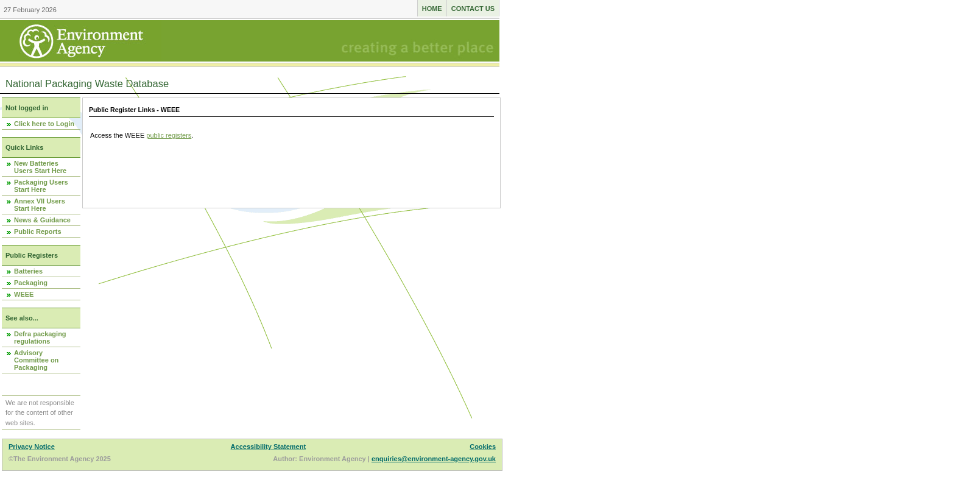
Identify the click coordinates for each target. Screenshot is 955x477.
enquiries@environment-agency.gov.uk (434, 458)
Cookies (483, 446)
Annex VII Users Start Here (39, 204)
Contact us (473, 8)
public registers (168, 135)
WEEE (23, 294)
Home (432, 8)
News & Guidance (42, 220)
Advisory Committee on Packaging (36, 360)
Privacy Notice (32, 446)
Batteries (28, 271)
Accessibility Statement (268, 446)
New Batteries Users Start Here (40, 167)
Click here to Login (44, 123)
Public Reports (38, 231)
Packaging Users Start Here (41, 185)
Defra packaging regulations (40, 337)
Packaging (31, 282)
